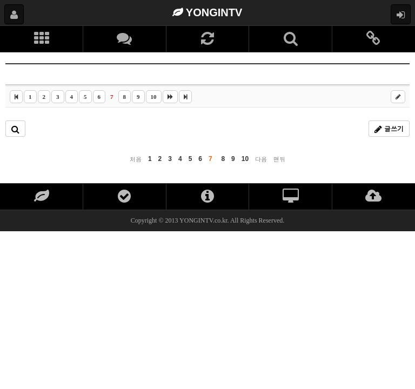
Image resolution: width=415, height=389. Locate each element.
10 (154, 96)
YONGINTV (207, 12)
